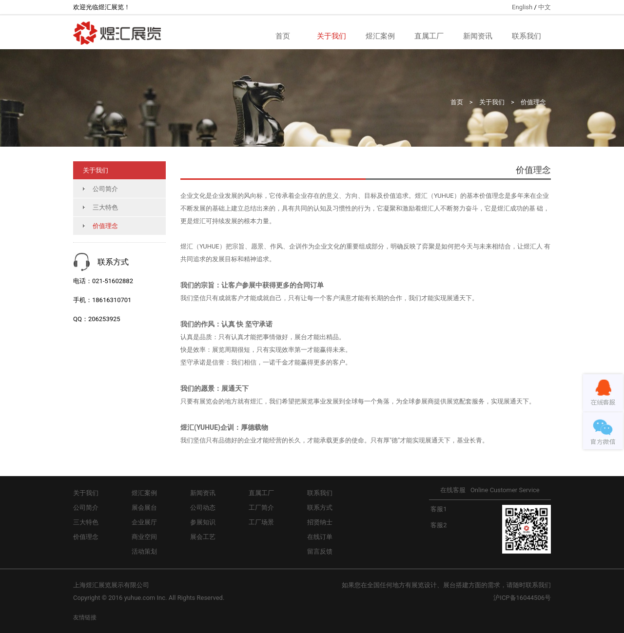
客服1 (438, 509)
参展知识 (202, 522)
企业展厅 (144, 522)
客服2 (438, 525)
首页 (282, 36)
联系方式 (319, 507)
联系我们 (526, 36)
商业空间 (144, 536)
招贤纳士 (319, 522)
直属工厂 (429, 36)
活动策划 (144, 551)
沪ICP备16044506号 (522, 597)
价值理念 (533, 102)
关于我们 (331, 36)
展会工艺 (202, 536)
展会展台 (144, 507)
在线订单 (319, 536)
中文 (544, 7)
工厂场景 (261, 522)
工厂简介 (261, 507)
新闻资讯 (477, 36)
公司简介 (105, 188)
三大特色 (105, 207)
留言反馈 (319, 551)
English (522, 7)
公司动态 (202, 507)
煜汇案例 (380, 36)
